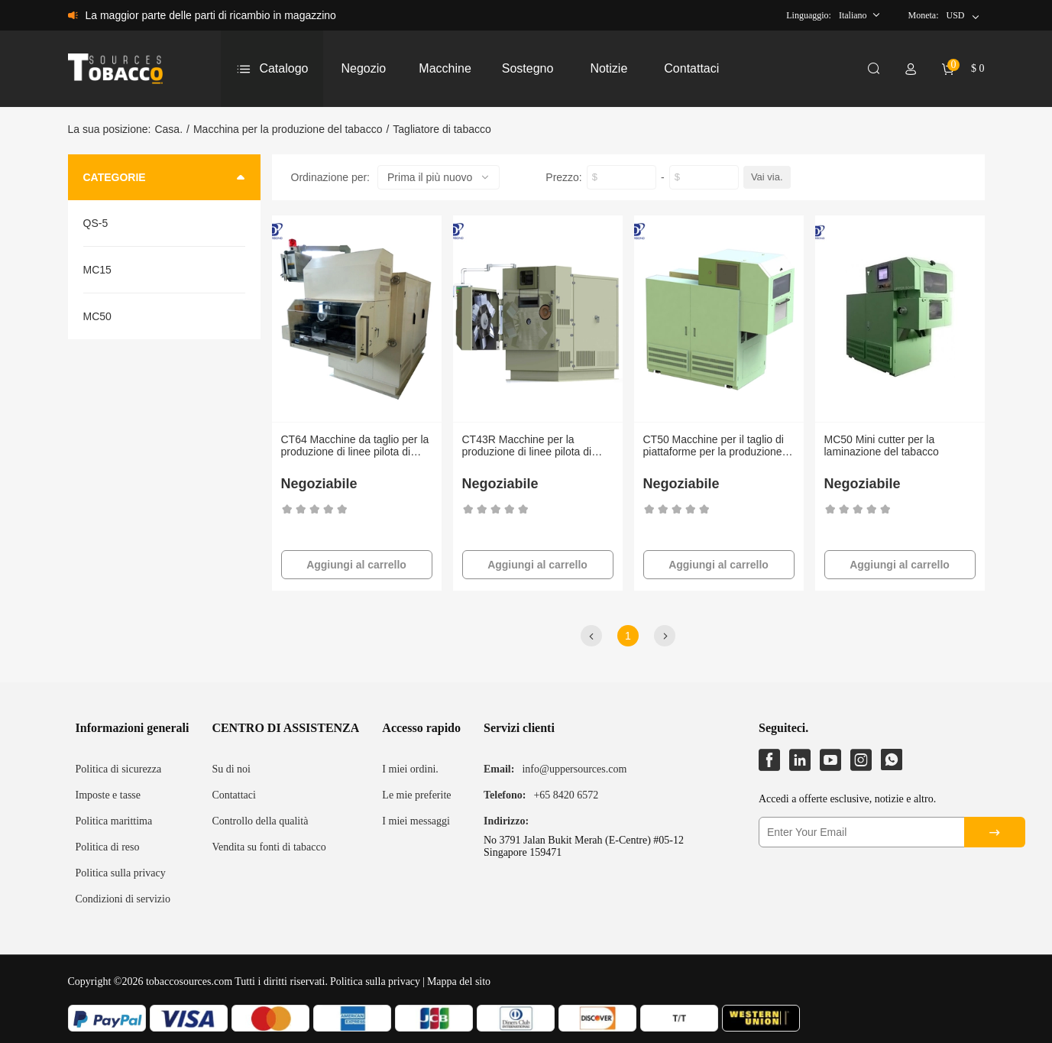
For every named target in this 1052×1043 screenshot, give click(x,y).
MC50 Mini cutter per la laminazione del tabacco (881, 445)
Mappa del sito (458, 981)
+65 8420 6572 (565, 795)
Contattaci (234, 795)
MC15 (97, 270)
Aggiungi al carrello (356, 565)
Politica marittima (114, 821)
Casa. (168, 129)
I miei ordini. (410, 769)
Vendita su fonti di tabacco (268, 847)
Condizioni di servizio (123, 899)
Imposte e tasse (108, 795)
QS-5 (95, 223)
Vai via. (767, 177)
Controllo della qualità (260, 821)
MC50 (97, 316)
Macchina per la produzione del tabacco (288, 129)
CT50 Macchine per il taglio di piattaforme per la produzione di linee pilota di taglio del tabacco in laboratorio (718, 445)
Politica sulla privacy (121, 873)
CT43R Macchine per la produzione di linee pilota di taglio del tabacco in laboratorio (536, 445)
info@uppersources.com (574, 769)
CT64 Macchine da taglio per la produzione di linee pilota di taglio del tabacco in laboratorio (355, 445)
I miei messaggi (416, 821)
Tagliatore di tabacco (441, 129)
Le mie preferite (416, 795)
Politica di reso (108, 847)
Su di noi (231, 769)
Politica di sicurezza (119, 769)
